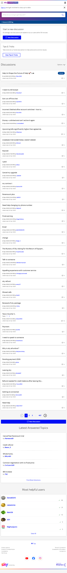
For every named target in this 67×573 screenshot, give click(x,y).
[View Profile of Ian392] (18, 329)
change (5, 238)
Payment (5, 327)
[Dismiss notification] (64, 7)
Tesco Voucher (8, 314)
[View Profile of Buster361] (19, 186)
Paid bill (5, 151)
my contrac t (7, 183)
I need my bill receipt (10, 90)
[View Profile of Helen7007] (19, 405)
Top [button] (34, 543)
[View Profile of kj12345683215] (20, 230)
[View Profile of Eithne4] (18, 143)
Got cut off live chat (10, 99)
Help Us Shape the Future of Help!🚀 (16, 73)
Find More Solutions (33, 480)
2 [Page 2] (29, 415)
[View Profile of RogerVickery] (20, 219)
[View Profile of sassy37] (18, 284)
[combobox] (30, 15)
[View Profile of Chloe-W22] (19, 76)
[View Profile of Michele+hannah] (21, 262)
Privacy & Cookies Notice (8, 549)
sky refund (6, 281)
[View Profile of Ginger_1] (18, 241)
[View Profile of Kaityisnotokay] (20, 351)
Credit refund (8, 445)
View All (33, 533)
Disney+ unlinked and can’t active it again (18, 120)
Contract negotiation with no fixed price (18, 463)
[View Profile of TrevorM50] (19, 384)
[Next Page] (45, 415)
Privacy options (5, 547)
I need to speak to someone (13, 337)
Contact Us (63, 551)
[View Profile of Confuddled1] (20, 123)
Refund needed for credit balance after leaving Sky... (22, 381)
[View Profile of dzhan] (18, 164)
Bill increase (7, 472)
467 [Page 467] (40, 415)
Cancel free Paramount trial (13, 436)
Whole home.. (8, 454)
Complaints (4, 551)
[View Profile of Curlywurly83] (9, 465)
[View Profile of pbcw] (17, 362)
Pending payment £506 (11, 359)
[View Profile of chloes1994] (19, 319)
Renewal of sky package (11, 303)
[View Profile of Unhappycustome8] (21, 273)
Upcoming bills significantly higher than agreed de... (22, 129)
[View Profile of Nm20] (18, 295)
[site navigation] (2, 3)
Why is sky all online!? (10, 348)
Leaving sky (6, 370)
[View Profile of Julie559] (18, 175)
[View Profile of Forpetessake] (20, 251)
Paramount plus (8, 194)
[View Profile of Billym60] (8, 456)
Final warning (7, 216)
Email (4, 227)
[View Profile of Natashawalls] (20, 154)
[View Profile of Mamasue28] (9, 438)
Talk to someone (8, 259)
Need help (6, 403)
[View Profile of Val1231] (19, 197)
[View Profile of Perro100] (18, 112)
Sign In (64, 3)
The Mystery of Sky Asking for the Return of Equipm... (23, 249)
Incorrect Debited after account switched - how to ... (22, 109)
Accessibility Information (59, 549)
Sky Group (4, 553)
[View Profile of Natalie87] (18, 373)
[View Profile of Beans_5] (8, 447)
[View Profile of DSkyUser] (19, 132)
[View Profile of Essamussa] (19, 340)
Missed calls (6, 292)
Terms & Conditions (60, 547)
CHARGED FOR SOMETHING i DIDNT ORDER (19, 140)
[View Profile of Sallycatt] (18, 208)
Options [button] (59, 65)
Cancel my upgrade (9, 173)
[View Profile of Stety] (18, 306)
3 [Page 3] (32, 415)
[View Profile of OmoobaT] (19, 93)
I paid (4, 162)
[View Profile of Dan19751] (19, 101)
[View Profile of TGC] (6, 474)
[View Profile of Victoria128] (19, 395)
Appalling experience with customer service (19, 270)
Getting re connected (10, 392)
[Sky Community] (11, 2)
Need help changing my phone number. (17, 205)
